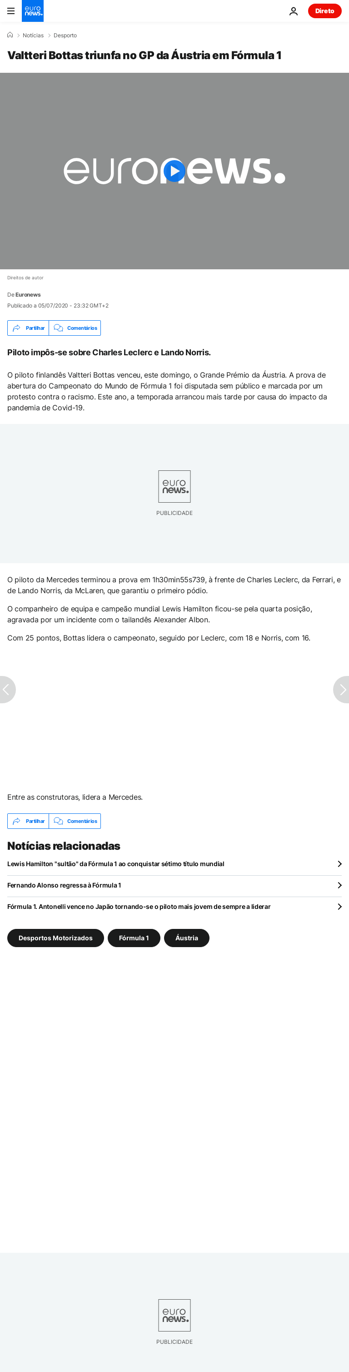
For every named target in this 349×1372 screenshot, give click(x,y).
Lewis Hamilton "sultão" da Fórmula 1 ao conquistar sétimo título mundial (115, 864)
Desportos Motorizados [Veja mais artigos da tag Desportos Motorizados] (56, 938)
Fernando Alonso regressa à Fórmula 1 (64, 885)
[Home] (10, 35)
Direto (324, 11)
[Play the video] (174, 171)
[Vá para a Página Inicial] (33, 11)
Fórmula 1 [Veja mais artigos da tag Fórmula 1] (134, 938)
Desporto (65, 35)
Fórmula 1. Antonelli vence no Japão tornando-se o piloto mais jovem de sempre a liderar (139, 906)
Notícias (33, 35)
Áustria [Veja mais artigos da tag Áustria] (186, 938)
